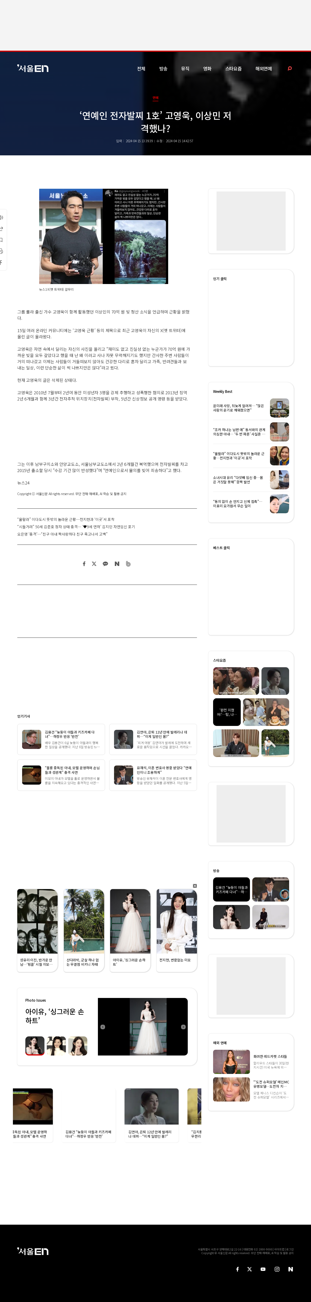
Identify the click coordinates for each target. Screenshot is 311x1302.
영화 (207, 68)
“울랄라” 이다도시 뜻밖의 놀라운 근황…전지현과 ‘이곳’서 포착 (65, 519)
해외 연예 (220, 1042)
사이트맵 (279, 1249)
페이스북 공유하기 (84, 564)
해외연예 (263, 68)
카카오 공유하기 (105, 564)
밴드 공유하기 (128, 564)
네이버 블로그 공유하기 (117, 564)
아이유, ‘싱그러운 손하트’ (54, 1015)
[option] (143, 1027)
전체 (141, 68)
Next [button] (183, 1026)
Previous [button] (102, 1026)
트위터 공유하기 (94, 564)
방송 (163, 68)
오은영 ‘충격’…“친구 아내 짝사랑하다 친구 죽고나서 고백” (62, 534)
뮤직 (185, 68)
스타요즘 (233, 68)
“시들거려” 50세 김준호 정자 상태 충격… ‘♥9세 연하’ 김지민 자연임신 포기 (76, 526)
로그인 (290, 1249)
